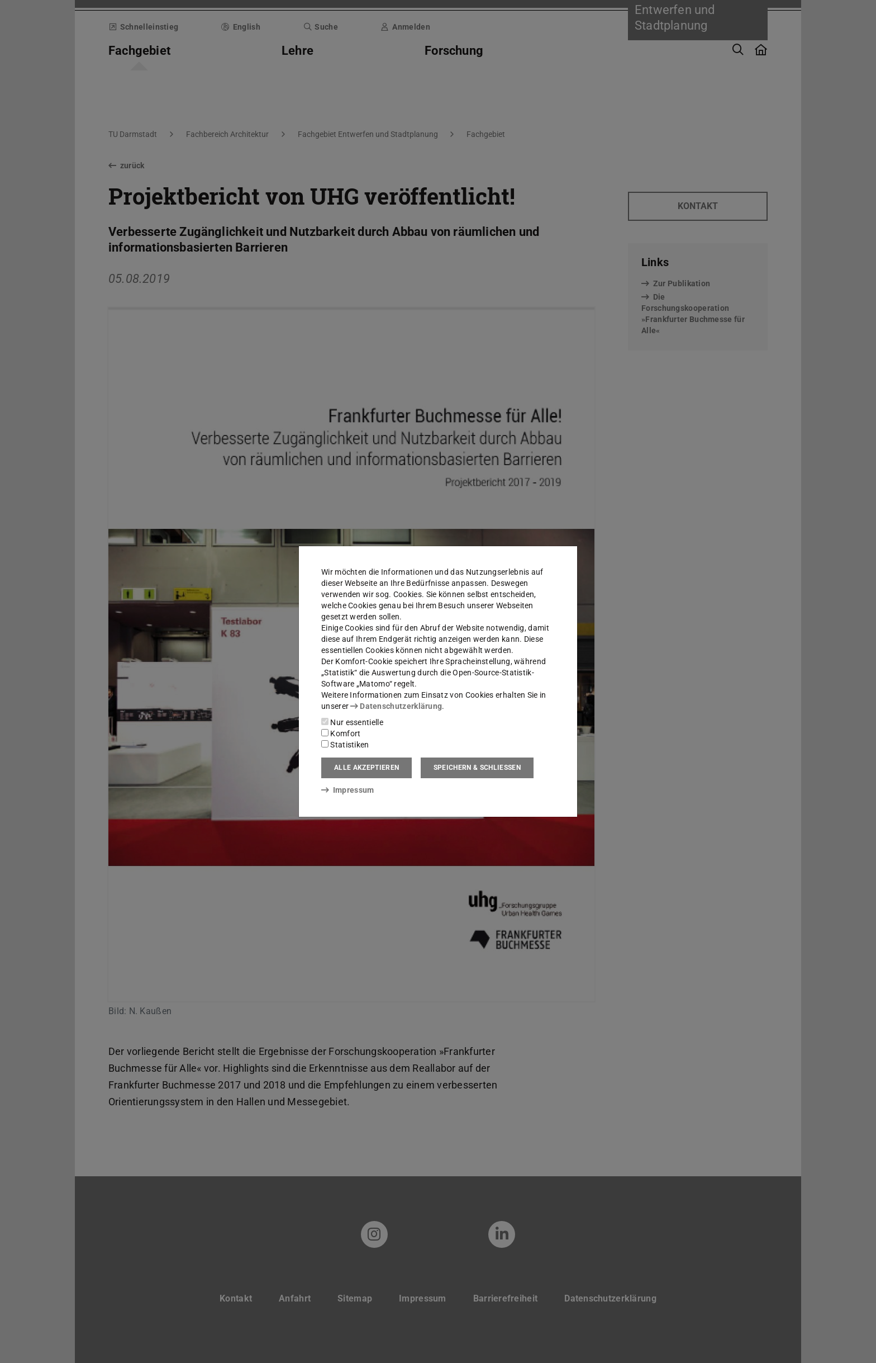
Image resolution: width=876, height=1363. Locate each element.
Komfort (340, 733)
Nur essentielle (352, 722)
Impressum (347, 789)
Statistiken (345, 744)
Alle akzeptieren (366, 768)
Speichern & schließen (477, 768)
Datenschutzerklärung (396, 706)
